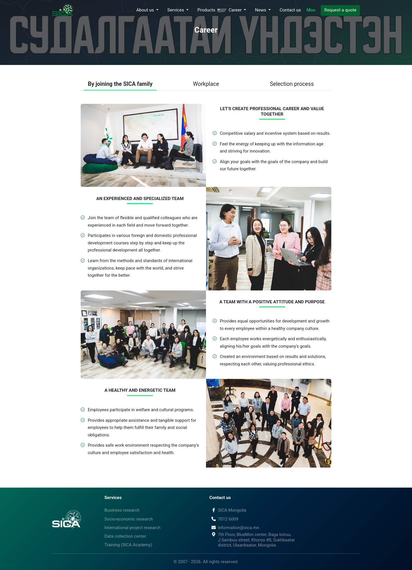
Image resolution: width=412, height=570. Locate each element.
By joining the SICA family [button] (120, 84)
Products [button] (206, 10)
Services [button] (176, 10)
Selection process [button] (292, 84)
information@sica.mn (234, 527)
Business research (122, 510)
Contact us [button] (290, 10)
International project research (132, 527)
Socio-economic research (128, 519)
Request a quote (340, 10)
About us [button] (145, 10)
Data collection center (125, 536)
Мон (310, 10)
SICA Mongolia (227, 510)
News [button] (261, 10)
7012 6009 (223, 519)
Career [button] (236, 10)
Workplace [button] (206, 84)
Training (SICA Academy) (128, 544)
